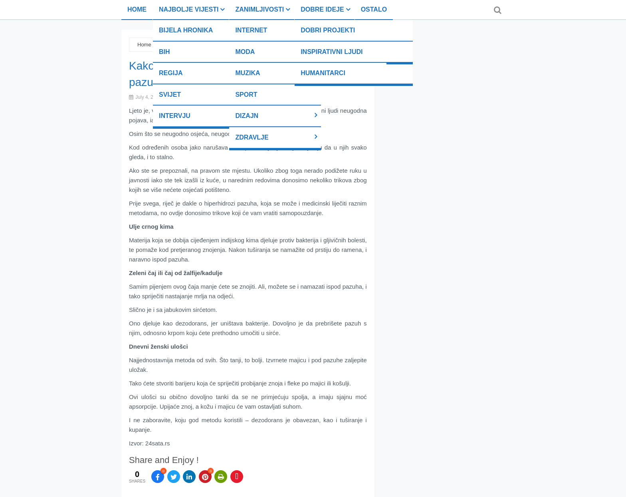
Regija (171, 73)
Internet (251, 30)
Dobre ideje (322, 9)
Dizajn (246, 115)
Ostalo (374, 9)
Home (137, 9)
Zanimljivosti (259, 9)
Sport (246, 94)
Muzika (247, 73)
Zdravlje (251, 137)
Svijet (170, 94)
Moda (245, 51)
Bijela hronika (186, 30)
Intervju (174, 115)
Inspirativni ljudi (332, 51)
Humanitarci (323, 73)
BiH (164, 51)
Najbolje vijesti (188, 9)
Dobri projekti (328, 30)
